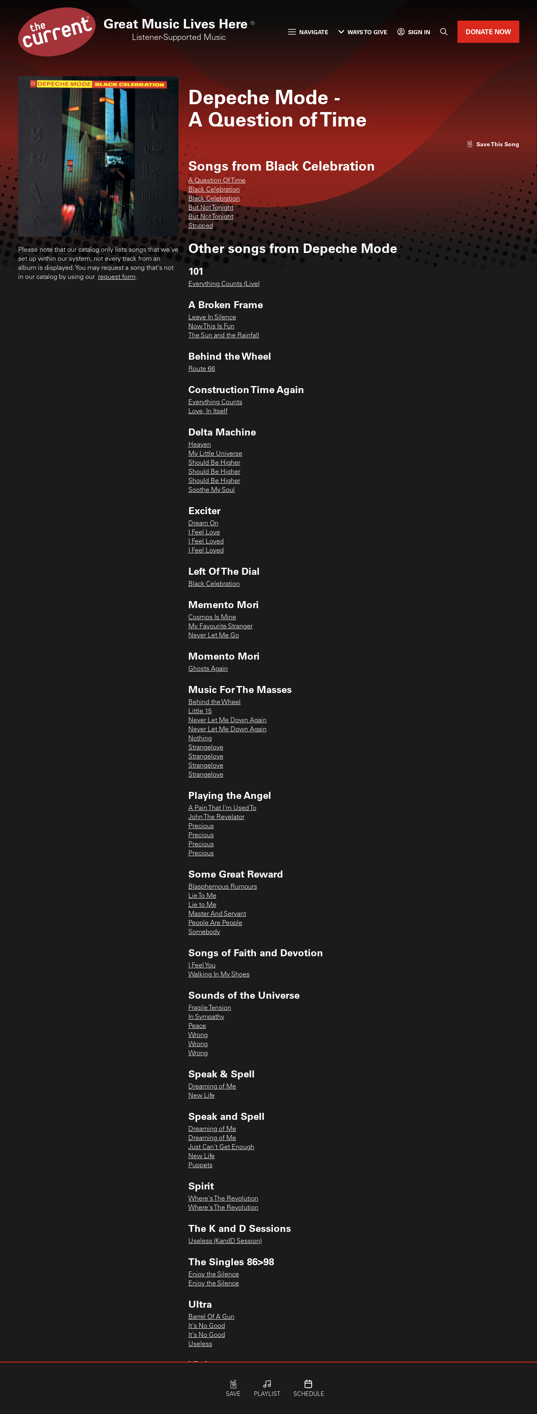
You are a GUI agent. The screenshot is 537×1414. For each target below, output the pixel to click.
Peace (197, 1026)
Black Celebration (214, 190)
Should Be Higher (214, 463)
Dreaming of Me (212, 1087)
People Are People (215, 923)
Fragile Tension (209, 1008)
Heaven (199, 445)
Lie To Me (202, 896)
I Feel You (202, 965)
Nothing (200, 738)
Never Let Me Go (213, 635)
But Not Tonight (210, 208)
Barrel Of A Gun (211, 1317)
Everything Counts (215, 402)
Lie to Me (202, 905)
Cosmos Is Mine (212, 617)
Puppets (200, 1165)
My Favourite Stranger (220, 626)
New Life (201, 1096)
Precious (201, 826)
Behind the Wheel (214, 702)
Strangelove (205, 747)
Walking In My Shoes (219, 975)
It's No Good (206, 1326)
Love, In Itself (207, 411)
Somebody (204, 932)
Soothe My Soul (211, 490)
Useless (200, 1344)
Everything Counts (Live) (224, 284)
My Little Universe (215, 454)
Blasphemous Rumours (222, 887)
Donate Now (488, 31)
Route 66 (201, 369)
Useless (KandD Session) (225, 1241)
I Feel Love (204, 532)
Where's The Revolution (223, 1199)
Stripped (200, 226)
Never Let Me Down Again (227, 720)
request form (117, 277)
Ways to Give (362, 32)
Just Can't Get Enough (221, 1147)
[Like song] (493, 144)
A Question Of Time (217, 181)
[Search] (444, 31)
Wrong (198, 1035)
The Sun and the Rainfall (223, 335)
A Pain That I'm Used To (222, 808)
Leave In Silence (212, 317)
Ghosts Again (208, 669)
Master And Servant (217, 914)
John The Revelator (216, 817)
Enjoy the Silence (213, 1274)
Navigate (308, 32)
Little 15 (200, 711)
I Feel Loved (206, 541)
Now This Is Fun (211, 326)
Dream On (203, 523)
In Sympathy (206, 1017)
